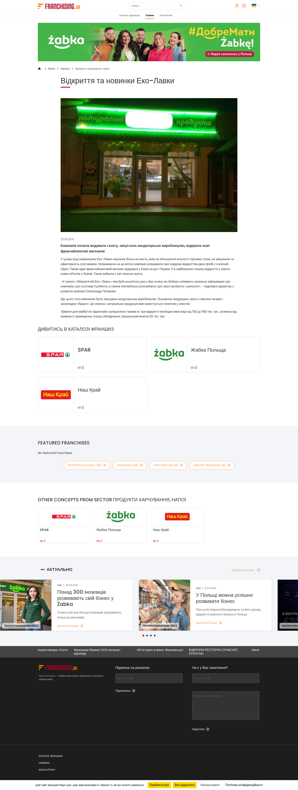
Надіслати (200, 729)
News (51, 69)
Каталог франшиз (130, 15)
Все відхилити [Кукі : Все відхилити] (185, 785)
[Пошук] (154, 6)
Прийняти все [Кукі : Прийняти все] (159, 785)
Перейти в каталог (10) (87, 465)
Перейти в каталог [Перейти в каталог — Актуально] (245, 570)
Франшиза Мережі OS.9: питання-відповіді (102, 651)
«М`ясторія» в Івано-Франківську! (165, 650)
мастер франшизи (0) (212, 465)
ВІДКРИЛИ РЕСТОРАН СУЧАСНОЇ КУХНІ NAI (218, 651)
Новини (149, 15)
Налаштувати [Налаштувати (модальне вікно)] (210, 785)
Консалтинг (166, 15)
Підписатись (125, 691)
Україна (65, 69)
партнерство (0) (168, 465)
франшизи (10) (130, 465)
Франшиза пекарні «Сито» (55, 650)
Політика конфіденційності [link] (244, 785)
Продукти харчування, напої (92, 69)
